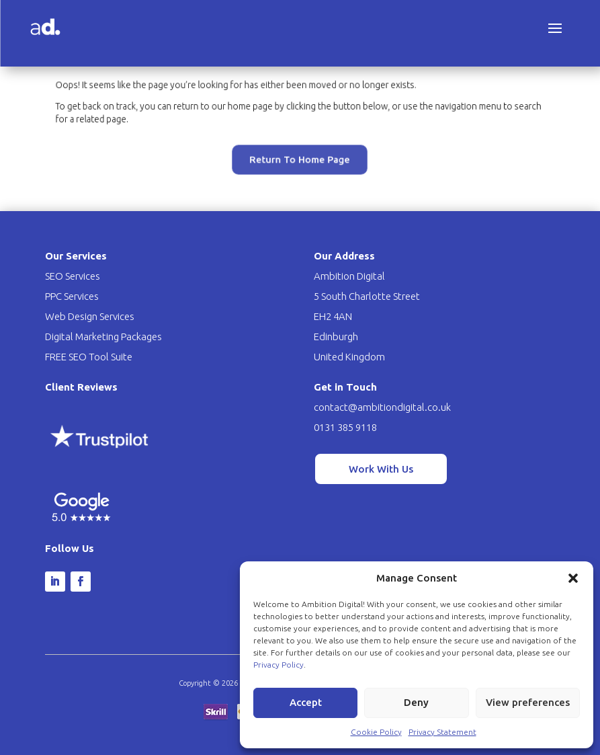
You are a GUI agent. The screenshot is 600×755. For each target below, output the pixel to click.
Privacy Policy (278, 664)
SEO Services (72, 276)
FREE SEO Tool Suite (88, 356)
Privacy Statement (442, 731)
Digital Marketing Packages (103, 336)
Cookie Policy (376, 731)
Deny (416, 702)
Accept (306, 702)
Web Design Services (89, 316)
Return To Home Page (299, 153)
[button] (573, 578)
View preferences (528, 702)
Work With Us (381, 469)
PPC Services (72, 296)
